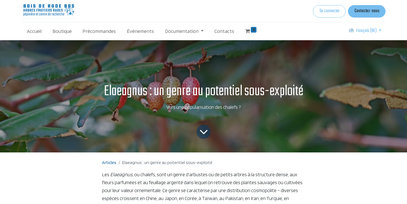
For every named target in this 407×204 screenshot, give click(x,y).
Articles (109, 162)
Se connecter (329, 11)
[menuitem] (34, 31)
